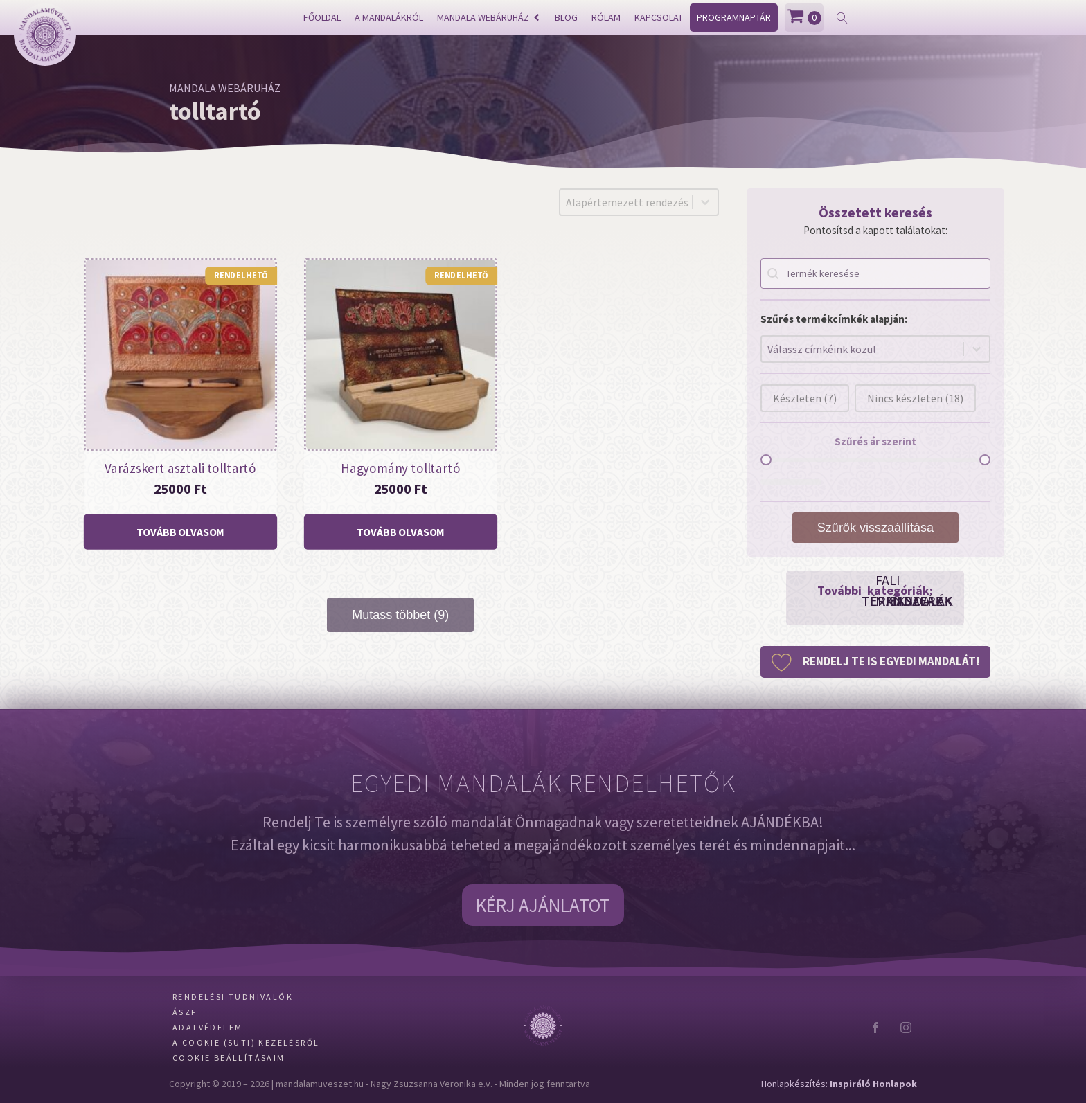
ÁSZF (184, 1012)
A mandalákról (389, 17)
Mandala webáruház (488, 17)
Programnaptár (734, 17)
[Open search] (842, 18)
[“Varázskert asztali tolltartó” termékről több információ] (180, 532)
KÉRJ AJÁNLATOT (543, 905)
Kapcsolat (658, 17)
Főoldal (322, 17)
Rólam (606, 17)
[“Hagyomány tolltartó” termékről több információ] (400, 532)
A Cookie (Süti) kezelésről (245, 1042)
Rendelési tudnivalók (232, 997)
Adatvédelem (207, 1027)
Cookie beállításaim (228, 1057)
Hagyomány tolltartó (400, 468)
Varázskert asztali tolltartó (181, 468)
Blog (566, 17)
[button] (875, 662)
